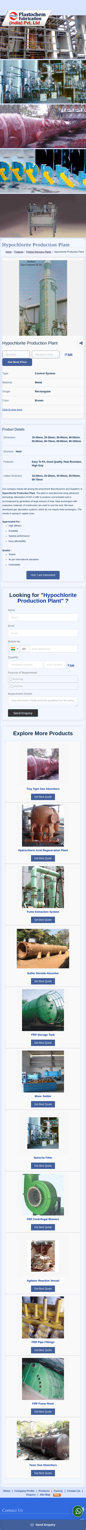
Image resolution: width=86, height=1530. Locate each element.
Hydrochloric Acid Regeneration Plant (43, 850)
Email (11, 626)
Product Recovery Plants (38, 252)
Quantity (13, 657)
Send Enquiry (43, 1524)
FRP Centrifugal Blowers (43, 1219)
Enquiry (31, 1494)
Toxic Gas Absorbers (43, 1465)
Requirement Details (20, 694)
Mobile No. (14, 641)
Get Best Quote (43, 796)
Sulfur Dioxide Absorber (43, 973)
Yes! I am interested (43, 575)
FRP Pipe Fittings (43, 1342)
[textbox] (46, 354)
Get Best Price (17, 362)
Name (11, 610)
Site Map (45, 1494)
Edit (69, 354)
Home (8, 252)
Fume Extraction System (43, 911)
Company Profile (24, 1491)
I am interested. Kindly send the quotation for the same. (43, 702)
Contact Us (73, 1491)
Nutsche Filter (43, 1157)
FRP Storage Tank (43, 1034)
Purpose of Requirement (22, 672)
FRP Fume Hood (43, 1403)
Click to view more (12, 409)
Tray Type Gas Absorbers (43, 788)
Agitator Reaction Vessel (43, 1280)
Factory (58, 1491)
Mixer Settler (43, 1096)
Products (18, 252)
